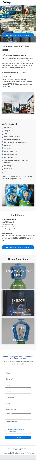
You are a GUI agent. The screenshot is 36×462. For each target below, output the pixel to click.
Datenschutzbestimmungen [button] (16, 429)
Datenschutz (29, 453)
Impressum (6, 453)
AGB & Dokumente (17, 453)
